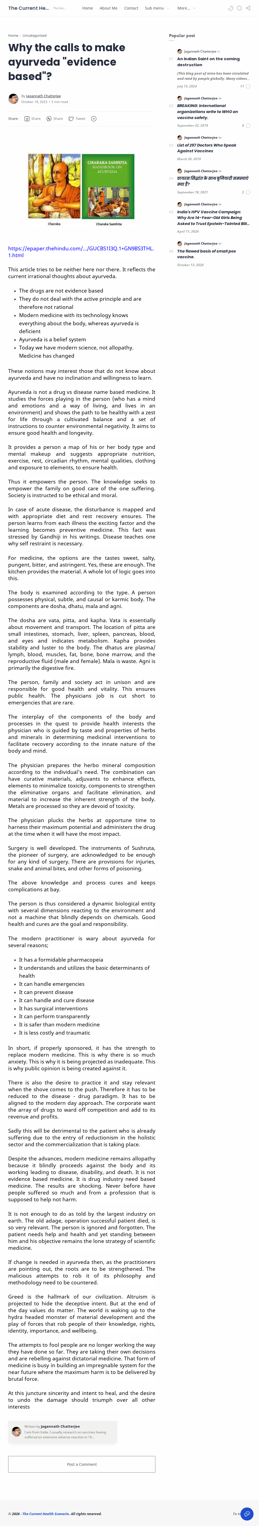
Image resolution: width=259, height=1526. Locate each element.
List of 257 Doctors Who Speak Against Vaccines (206, 148)
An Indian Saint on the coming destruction (208, 62)
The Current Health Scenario (30, 8)
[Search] (239, 8)
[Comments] (245, 86)
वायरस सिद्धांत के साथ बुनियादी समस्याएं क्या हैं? (212, 181)
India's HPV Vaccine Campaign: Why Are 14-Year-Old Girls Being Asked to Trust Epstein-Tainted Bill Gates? (212, 218)
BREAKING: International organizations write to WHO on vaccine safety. (207, 111)
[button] (230, 8)
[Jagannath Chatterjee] (43, 96)
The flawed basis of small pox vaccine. (206, 254)
